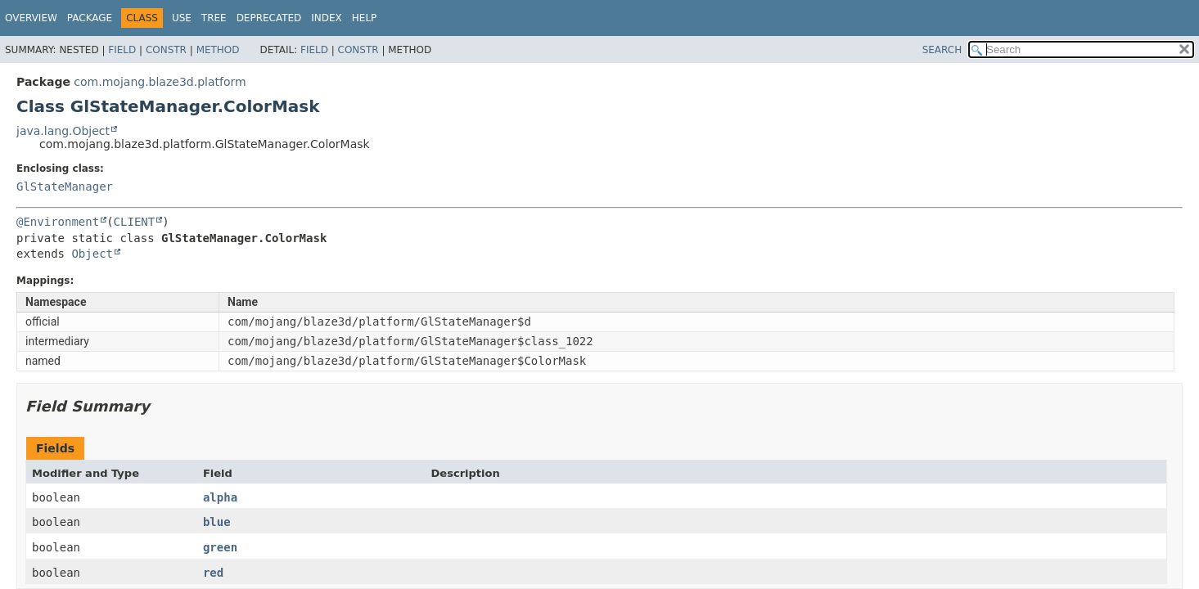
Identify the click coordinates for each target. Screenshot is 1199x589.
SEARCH (942, 50)
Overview (31, 18)
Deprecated (269, 18)
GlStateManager (64, 186)
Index (326, 18)
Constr (166, 50)
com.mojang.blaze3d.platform (160, 81)
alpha (220, 497)
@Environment (57, 221)
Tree (214, 18)
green (220, 547)
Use (182, 18)
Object (92, 253)
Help (364, 18)
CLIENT (135, 221)
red (213, 572)
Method (218, 50)
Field (122, 50)
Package (89, 18)
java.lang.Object (63, 130)
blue (217, 521)
